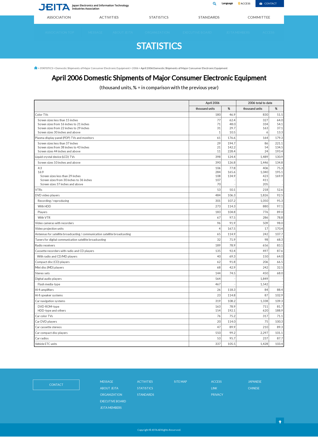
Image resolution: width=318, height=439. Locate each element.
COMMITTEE (259, 17)
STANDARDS (209, 17)
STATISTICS (158, 17)
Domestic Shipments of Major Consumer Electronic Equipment (92, 68)
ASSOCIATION (59, 17)
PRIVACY (217, 394)
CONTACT (270, 3)
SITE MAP (180, 381)
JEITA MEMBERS (111, 407)
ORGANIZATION (111, 394)
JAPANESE (254, 381)
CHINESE (253, 388)
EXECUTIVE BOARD (113, 401)
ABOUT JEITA (109, 388)
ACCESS (245, 3)
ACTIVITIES (109, 17)
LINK (214, 388)
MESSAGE (106, 381)
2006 (135, 68)
